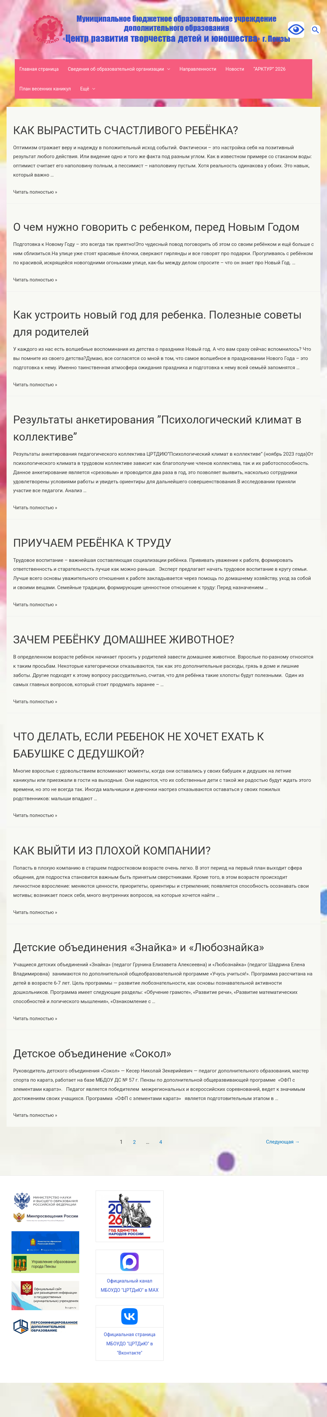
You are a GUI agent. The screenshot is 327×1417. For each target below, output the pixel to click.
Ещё (89, 89)
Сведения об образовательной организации (122, 69)
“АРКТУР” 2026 (285, 69)
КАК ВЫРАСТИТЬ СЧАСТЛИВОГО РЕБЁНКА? (148, 129)
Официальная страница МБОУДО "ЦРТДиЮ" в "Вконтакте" (129, 1378)
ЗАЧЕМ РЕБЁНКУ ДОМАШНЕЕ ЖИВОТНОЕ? (145, 656)
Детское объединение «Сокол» (108, 1087)
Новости (248, 69)
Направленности (209, 69)
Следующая (278, 1176)
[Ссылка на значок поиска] (312, 29)
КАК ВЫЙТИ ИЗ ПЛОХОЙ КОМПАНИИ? (131, 867)
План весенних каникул (47, 89)
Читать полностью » (36, 192)
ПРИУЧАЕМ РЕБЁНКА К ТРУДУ (108, 559)
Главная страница (40, 69)
